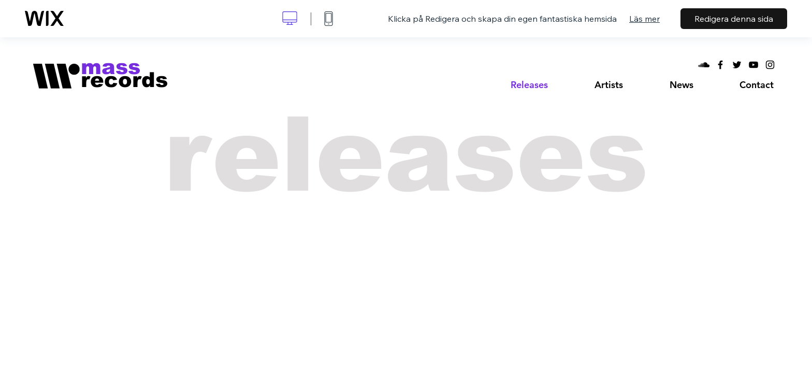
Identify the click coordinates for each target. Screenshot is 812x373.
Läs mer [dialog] (644, 18)
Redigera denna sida (733, 18)
